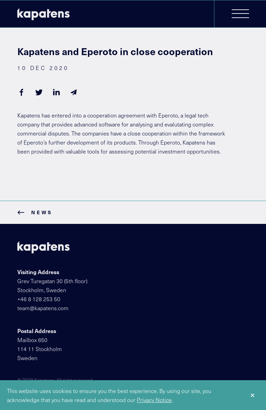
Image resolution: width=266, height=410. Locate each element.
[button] (240, 14)
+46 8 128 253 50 (38, 299)
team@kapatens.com (43, 308)
